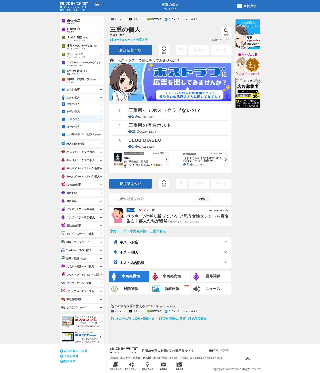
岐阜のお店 (85, 30)
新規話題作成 (130, 50)
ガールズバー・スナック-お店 (80, 168)
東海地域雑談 (71, 299)
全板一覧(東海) (221, 350)
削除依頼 (68, 361)
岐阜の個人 (73, 126)
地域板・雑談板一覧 (85, 81)
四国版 (198, 357)
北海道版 (125, 357)
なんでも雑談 (85, 72)
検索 (226, 32)
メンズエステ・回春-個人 (77, 217)
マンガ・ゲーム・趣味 (76, 282)
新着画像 (165, 289)
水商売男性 (126, 277)
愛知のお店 (85, 22)
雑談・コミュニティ (75, 242)
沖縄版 (218, 357)
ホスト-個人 (125, 252)
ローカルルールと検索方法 (129, 39)
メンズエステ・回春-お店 (77, 209)
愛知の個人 (73, 104)
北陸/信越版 (160, 357)
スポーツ (85, 56)
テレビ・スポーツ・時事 (77, 233)
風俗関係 (206, 277)
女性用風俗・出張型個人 (84, 134)
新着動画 (163, 366)
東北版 (137, 357)
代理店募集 (197, 318)
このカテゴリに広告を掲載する (132, 318)
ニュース (206, 289)
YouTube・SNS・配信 (76, 250)
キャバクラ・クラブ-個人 (77, 160)
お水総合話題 (71, 184)
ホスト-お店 (125, 242)
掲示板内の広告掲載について (247, 24)
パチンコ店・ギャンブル (77, 291)
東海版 (147, 357)
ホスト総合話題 (128, 262)
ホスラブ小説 (115, 366)
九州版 (208, 357)
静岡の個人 (73, 111)
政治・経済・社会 (73, 258)
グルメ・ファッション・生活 (80, 274)
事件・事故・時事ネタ (85, 47)
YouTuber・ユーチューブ (85, 64)
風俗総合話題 (71, 225)
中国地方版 (185, 357)
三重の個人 (170, 4)
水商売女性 (166, 277)
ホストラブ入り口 (124, 350)
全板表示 (247, 6)
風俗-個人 (69, 201)
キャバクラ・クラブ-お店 (77, 152)
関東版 (114, 357)
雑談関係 (124, 289)
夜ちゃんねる (248, 54)
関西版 (173, 357)
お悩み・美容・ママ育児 (77, 266)
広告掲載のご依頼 (172, 318)
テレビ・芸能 (85, 39)
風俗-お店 (69, 193)
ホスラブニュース (131, 366)
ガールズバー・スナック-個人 (80, 176)
